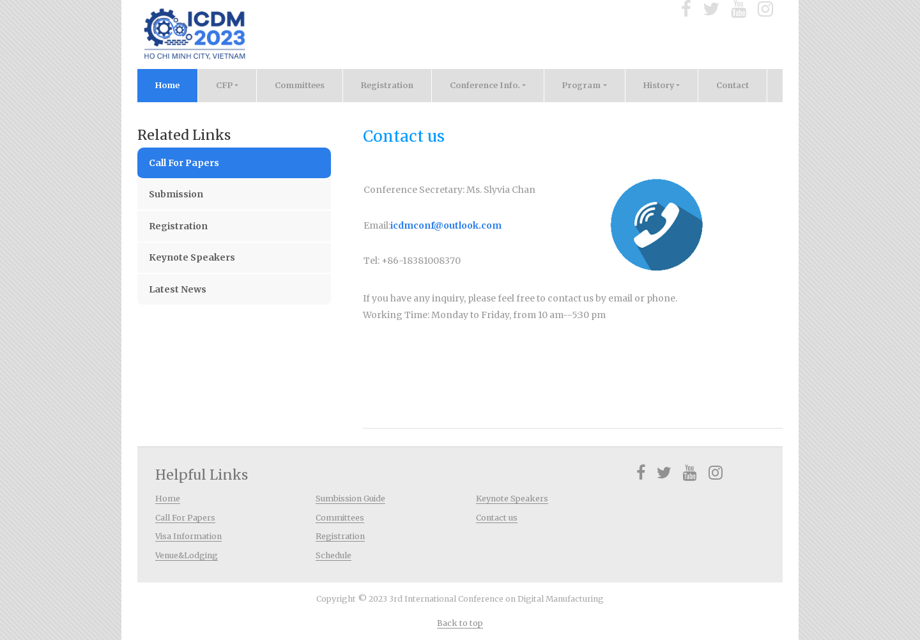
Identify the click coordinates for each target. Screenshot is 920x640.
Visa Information (188, 536)
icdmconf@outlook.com (446, 225)
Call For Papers (184, 163)
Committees (300, 85)
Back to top (460, 623)
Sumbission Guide (350, 498)
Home (176, 83)
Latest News (177, 289)
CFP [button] (224, 85)
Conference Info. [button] (485, 85)
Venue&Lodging (186, 555)
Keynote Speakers (192, 257)
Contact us (497, 517)
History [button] (658, 85)
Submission (176, 194)
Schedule (333, 555)
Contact (732, 85)
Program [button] (581, 85)
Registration (387, 85)
